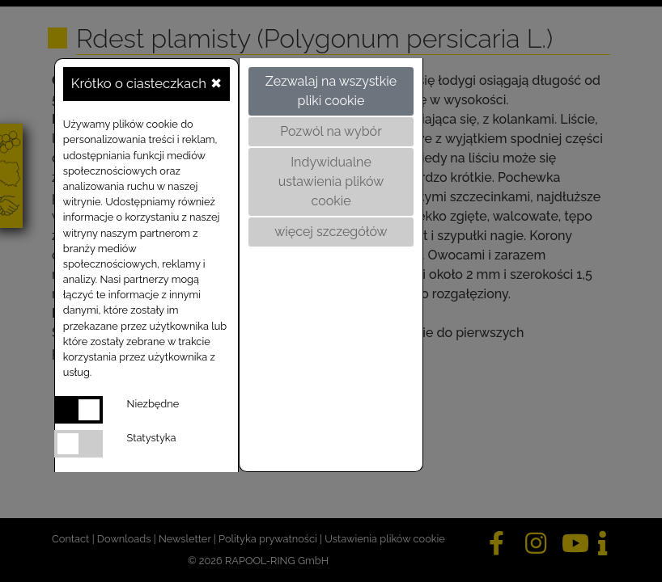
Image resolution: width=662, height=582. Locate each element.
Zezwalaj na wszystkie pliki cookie (331, 91)
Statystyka (151, 438)
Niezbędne (153, 404)
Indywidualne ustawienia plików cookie (331, 181)
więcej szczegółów (330, 231)
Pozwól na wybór (331, 131)
